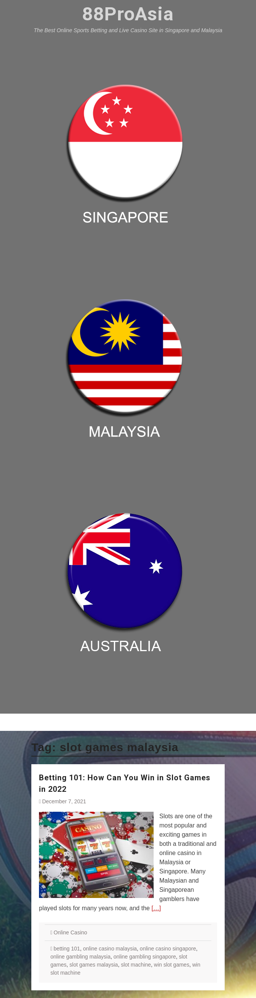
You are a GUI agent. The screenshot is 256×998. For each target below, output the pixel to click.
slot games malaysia (94, 965)
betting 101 (66, 948)
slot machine (136, 965)
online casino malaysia (110, 948)
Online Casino (70, 932)
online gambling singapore (144, 957)
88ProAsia (128, 14)
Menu (128, 722)
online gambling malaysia (80, 957)
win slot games (172, 965)
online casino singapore (168, 948)
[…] (156, 908)
